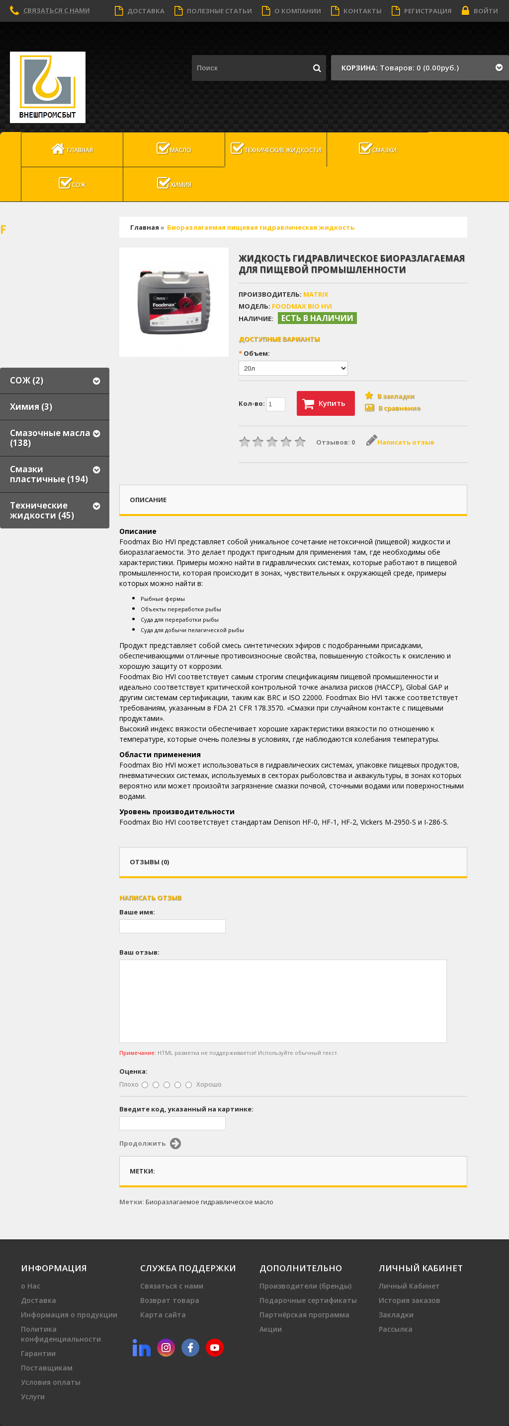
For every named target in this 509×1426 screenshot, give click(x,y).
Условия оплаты (51, 1382)
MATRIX (316, 294)
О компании (291, 10)
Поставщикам (47, 1367)
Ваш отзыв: (139, 952)
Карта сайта (163, 1314)
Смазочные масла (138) (50, 438)
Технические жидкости (276, 148)
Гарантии (38, 1353)
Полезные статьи (213, 10)
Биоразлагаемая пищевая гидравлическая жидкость (260, 227)
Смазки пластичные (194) (49, 474)
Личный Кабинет (409, 1286)
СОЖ (72, 183)
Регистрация (422, 10)
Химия (174, 183)
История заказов (409, 1300)
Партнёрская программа (304, 1314)
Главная (72, 148)
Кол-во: (262, 404)
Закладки (396, 1314)
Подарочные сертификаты (308, 1300)
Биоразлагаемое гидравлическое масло (209, 1201)
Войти (480, 10)
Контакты (356, 10)
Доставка (140, 10)
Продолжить (150, 1143)
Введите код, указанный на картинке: (186, 1108)
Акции (270, 1329)
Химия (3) (31, 406)
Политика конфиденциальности (61, 1334)
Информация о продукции (69, 1314)
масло (174, 148)
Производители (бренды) (305, 1286)
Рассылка (396, 1329)
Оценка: (133, 1071)
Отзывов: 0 (335, 442)
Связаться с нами (56, 10)
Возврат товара (169, 1300)
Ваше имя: (137, 911)
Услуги (33, 1396)
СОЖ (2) (26, 380)
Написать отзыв (400, 442)
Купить (323, 403)
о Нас (30, 1286)
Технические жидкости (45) (42, 510)
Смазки (378, 148)
